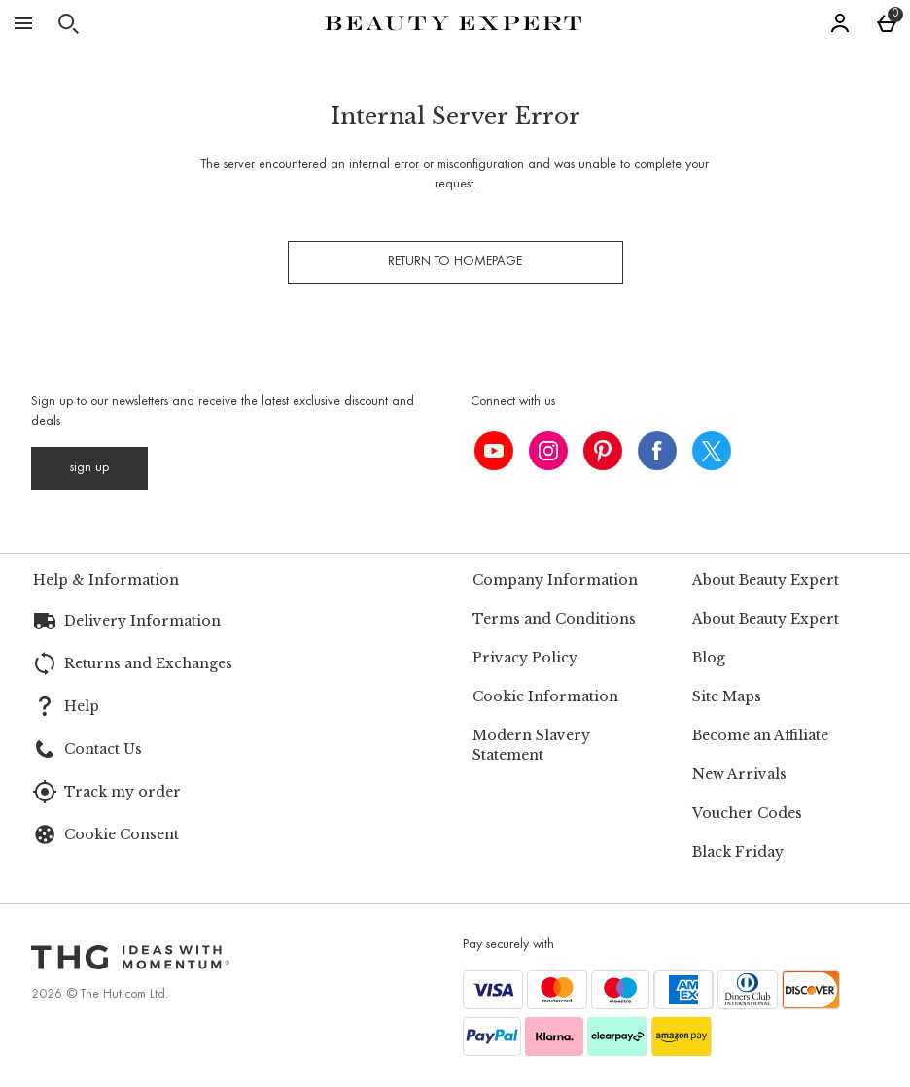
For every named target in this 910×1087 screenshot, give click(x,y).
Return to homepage (455, 262)
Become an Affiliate (760, 735)
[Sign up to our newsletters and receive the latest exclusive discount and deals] (89, 468)
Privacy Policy (525, 657)
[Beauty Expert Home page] (453, 23)
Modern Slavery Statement (531, 745)
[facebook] (657, 450)
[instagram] (548, 450)
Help (81, 706)
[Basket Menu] (886, 23)
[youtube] (494, 450)
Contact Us (103, 749)
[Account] (840, 23)
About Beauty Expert (765, 619)
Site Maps (726, 696)
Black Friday (738, 852)
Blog (708, 657)
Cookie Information (545, 696)
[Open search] (68, 23)
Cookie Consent (121, 834)
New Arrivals (739, 774)
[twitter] (711, 450)
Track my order (122, 791)
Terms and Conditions (554, 619)
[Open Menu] (23, 23)
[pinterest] (602, 450)
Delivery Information (142, 620)
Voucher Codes (747, 813)
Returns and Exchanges (148, 663)
